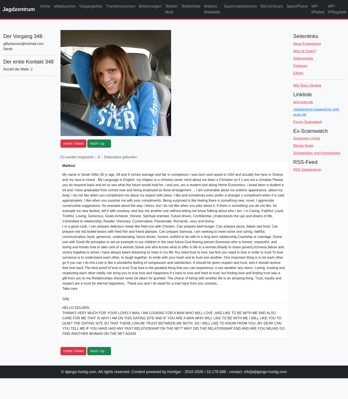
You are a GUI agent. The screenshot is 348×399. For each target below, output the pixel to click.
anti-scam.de (303, 102)
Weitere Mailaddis (212, 9)
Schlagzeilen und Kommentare (316, 153)
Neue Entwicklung (307, 44)
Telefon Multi (171, 9)
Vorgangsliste (90, 6)
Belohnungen (150, 6)
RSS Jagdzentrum (307, 169)
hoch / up (99, 143)
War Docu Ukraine (307, 85)
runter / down (73, 143)
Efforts (298, 73)
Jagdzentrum (19, 9)
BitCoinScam (272, 6)
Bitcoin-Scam (303, 145)
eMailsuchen (65, 6)
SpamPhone (297, 6)
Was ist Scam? (304, 51)
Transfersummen (120, 6)
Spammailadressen (240, 6)
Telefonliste (190, 6)
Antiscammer (303, 58)
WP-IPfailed (317, 9)
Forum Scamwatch (307, 122)
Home (45, 6)
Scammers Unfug (306, 138)
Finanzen (300, 66)
